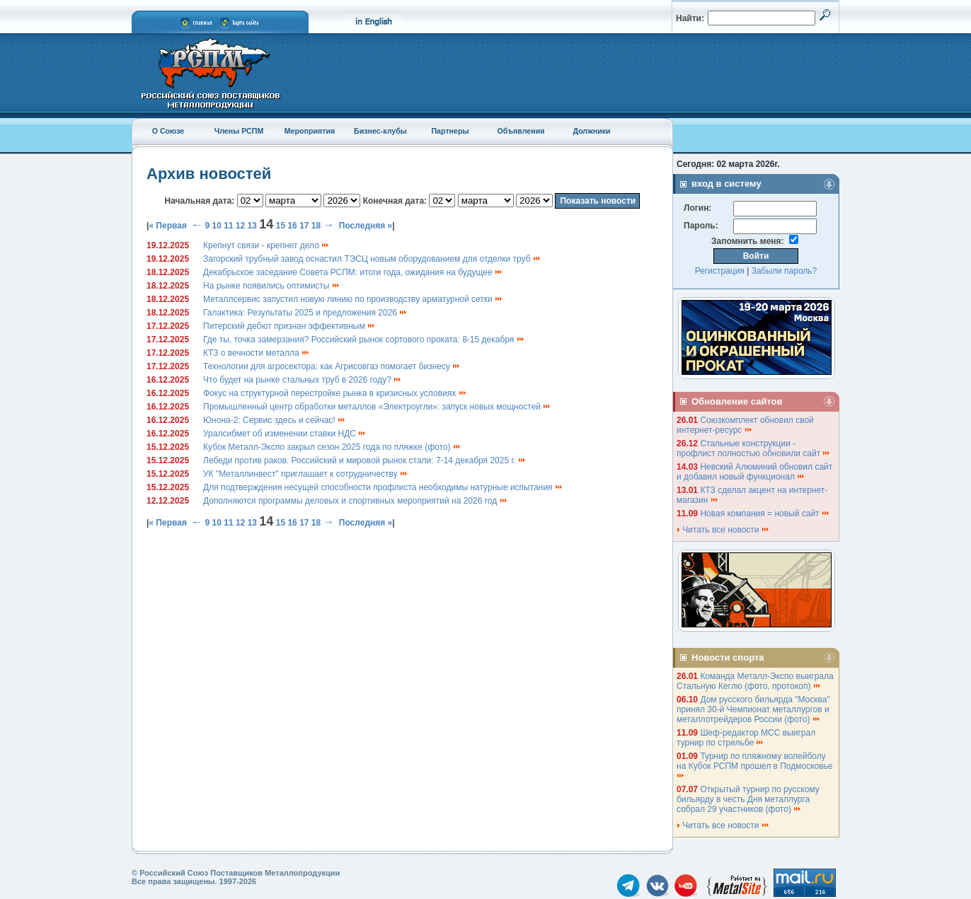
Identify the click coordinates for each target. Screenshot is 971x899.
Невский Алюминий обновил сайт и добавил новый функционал (754, 472)
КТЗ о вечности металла (256, 353)
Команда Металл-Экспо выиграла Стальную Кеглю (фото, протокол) (755, 681)
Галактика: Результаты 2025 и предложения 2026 (305, 313)
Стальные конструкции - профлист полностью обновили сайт (754, 448)
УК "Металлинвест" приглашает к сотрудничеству (305, 474)
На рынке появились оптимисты (271, 286)
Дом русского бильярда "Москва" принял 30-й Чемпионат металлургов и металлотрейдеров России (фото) (753, 709)
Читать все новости (723, 530)
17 (304, 226)
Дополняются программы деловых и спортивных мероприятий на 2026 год (355, 501)
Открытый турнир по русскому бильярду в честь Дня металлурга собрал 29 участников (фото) (748, 799)
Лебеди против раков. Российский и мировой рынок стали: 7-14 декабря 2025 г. (365, 460)
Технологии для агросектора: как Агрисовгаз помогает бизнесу (332, 366)
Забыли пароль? (784, 271)
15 (280, 226)
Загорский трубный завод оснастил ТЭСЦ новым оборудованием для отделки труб (372, 259)
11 (228, 226)
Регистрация (720, 271)
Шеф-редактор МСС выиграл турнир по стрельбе (746, 738)
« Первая (168, 226)
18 (316, 226)
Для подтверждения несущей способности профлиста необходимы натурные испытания (383, 487)
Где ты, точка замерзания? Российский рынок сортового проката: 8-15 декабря (364, 339)
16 (292, 226)
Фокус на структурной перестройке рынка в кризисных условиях (335, 393)
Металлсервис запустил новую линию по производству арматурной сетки (353, 299)
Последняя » (366, 226)
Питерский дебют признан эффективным (289, 326)
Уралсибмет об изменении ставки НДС (285, 434)
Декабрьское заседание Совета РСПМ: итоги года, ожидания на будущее (353, 272)
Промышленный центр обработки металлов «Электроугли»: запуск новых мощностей (377, 407)
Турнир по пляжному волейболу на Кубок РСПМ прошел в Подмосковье (756, 765)
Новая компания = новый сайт (765, 513)
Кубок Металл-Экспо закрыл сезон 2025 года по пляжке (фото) (332, 447)
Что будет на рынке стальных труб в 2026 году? (302, 380)
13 (252, 226)
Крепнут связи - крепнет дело (266, 245)
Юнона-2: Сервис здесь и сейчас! (274, 420)
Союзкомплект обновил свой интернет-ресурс (745, 425)
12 (240, 226)
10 (217, 226)
